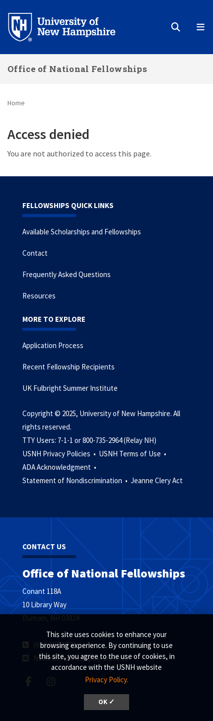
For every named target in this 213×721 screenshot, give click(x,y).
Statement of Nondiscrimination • (75, 480)
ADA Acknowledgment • (60, 467)
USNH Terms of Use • (133, 453)
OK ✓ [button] (106, 702)
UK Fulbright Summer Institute (70, 388)
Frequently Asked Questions (66, 274)
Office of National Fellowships (77, 68)
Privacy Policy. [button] (106, 679)
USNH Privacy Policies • (59, 453)
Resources (39, 295)
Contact (35, 253)
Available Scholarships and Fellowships (81, 231)
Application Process (52, 345)
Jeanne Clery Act (157, 480)
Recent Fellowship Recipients (68, 366)
